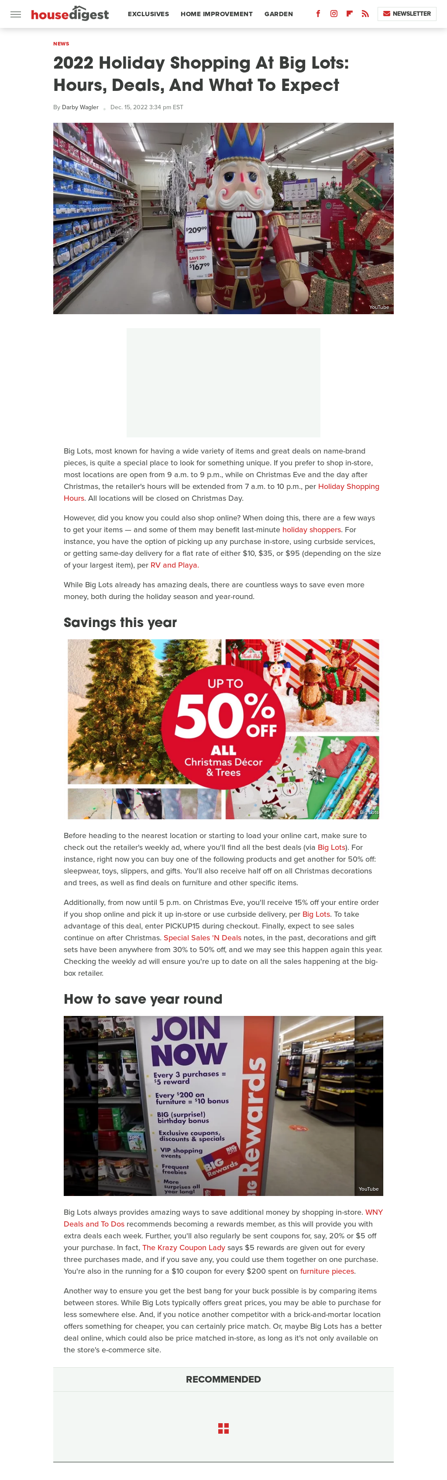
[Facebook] (318, 15)
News (61, 44)
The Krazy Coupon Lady (183, 1247)
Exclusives (148, 14)
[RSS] (365, 15)
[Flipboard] (349, 15)
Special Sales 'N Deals (202, 937)
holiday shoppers (311, 529)
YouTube (379, 307)
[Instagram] (333, 15)
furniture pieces (327, 1271)
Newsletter (407, 13)
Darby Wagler (80, 107)
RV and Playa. (175, 565)
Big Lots (369, 812)
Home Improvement (217, 14)
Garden (279, 14)
